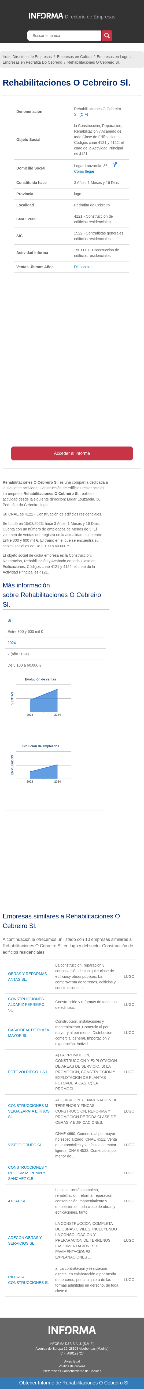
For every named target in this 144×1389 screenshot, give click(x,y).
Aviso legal (72, 1361)
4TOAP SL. (17, 1201)
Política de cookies (71, 1366)
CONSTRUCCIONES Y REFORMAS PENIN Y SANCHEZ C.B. (27, 1173)
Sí (9, 620)
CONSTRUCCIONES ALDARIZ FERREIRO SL (26, 1004)
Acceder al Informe (72, 453)
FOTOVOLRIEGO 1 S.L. (28, 1072)
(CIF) (83, 114)
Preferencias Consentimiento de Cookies (72, 1371)
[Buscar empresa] (64, 35)
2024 (12, 643)
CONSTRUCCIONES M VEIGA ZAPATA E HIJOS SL (29, 1111)
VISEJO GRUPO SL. (25, 1145)
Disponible (82, 267)
